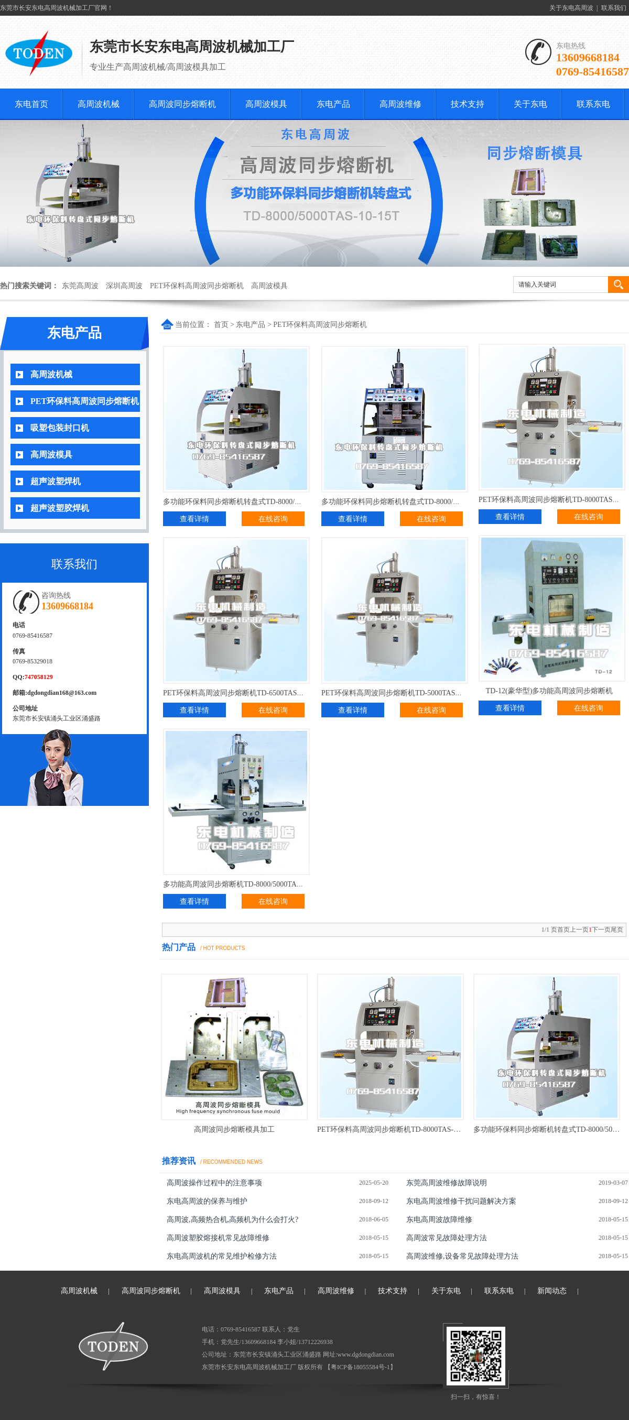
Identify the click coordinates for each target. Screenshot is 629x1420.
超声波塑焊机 (55, 481)
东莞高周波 (80, 286)
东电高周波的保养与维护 (207, 1201)
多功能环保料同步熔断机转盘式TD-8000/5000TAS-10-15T (254, 502)
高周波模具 (266, 104)
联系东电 (593, 104)
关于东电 (530, 104)
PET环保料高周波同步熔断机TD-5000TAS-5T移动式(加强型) (418, 693)
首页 (221, 325)
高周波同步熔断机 (182, 104)
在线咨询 (273, 519)
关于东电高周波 (571, 8)
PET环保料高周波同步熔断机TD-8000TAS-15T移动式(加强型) (415, 1129)
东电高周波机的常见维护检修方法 (222, 1256)
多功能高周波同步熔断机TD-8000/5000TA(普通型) (243, 884)
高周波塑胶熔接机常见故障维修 (218, 1238)
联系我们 (613, 8)
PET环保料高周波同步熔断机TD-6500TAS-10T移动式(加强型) (261, 693)
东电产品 (333, 104)
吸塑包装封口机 (59, 427)
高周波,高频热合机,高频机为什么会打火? (232, 1220)
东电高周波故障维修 (439, 1220)
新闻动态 (552, 1291)
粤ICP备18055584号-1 (360, 1367)
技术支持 (467, 104)
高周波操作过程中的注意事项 (214, 1183)
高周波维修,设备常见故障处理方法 (462, 1256)
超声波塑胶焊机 (59, 508)
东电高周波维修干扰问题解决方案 (461, 1201)
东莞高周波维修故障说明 (446, 1183)
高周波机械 (99, 104)
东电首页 (31, 104)
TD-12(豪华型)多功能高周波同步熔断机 (549, 691)
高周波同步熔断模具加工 (234, 1129)
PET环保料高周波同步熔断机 (197, 286)
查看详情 (194, 519)
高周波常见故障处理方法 (446, 1238)
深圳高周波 (124, 286)
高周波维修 (400, 104)
